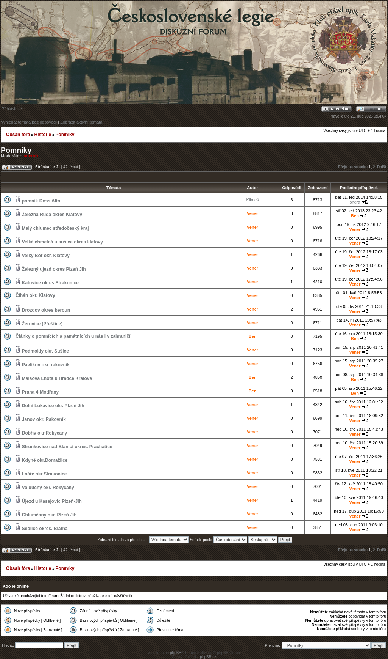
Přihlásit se (12, 109)
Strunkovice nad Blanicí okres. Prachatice (67, 446)
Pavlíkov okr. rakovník (46, 364)
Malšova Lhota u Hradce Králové (57, 378)
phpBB (175, 653)
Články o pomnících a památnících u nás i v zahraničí (73, 336)
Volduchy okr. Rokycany (48, 487)
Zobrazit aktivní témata (81, 122)
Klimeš (252, 200)
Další (381, 167)
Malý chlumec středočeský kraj (55, 228)
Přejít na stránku (353, 167)
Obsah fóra (18, 134)
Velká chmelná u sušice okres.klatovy (62, 242)
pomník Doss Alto (41, 201)
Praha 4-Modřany (40, 392)
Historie (42, 134)
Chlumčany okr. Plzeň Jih (49, 515)
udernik (31, 156)
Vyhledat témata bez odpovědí (29, 122)
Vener (252, 213)
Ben (355, 215)
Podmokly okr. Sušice (45, 351)
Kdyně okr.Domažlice (45, 460)
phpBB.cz (208, 657)
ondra (354, 202)
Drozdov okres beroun (46, 310)
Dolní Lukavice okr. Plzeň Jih (53, 405)
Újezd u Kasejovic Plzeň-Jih (52, 501)
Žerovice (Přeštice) (42, 323)
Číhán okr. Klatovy (35, 295)
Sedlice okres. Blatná (45, 528)
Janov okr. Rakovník (44, 419)
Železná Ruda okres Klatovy (52, 214)
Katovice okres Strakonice (50, 283)
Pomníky (64, 134)
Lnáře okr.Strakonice (44, 474)
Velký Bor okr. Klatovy (46, 255)
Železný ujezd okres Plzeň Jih (54, 269)
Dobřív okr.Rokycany (44, 433)
